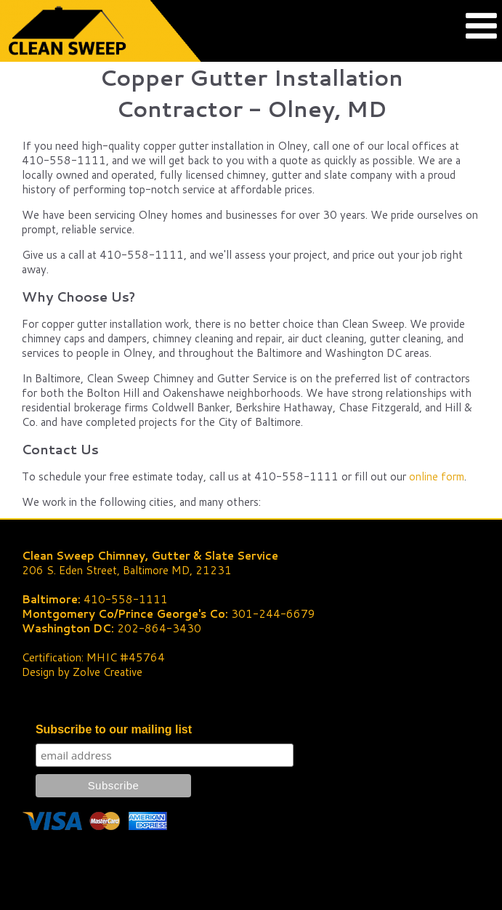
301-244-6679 (273, 613)
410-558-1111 (126, 599)
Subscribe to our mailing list (114, 729)
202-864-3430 (159, 628)
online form (436, 476)
